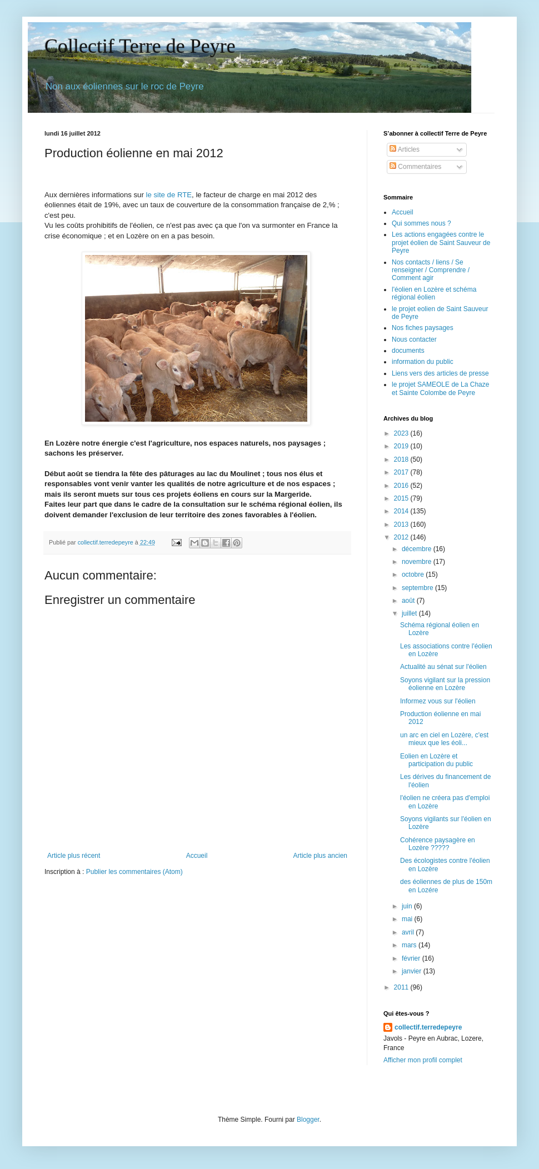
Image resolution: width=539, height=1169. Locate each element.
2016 (402, 485)
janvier (412, 971)
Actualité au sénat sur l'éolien (443, 667)
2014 (402, 511)
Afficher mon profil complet (422, 1060)
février (412, 958)
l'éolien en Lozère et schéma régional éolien (434, 293)
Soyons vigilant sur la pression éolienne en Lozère (445, 684)
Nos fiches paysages (422, 328)
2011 (402, 987)
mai (408, 919)
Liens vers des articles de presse (440, 373)
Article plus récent (73, 856)
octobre (414, 574)
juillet (410, 613)
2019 (402, 446)
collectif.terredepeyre (428, 1027)
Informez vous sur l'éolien (438, 701)
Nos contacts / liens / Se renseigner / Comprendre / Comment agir (431, 270)
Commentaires (415, 167)
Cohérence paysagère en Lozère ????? (437, 844)
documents (408, 350)
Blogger (308, 1119)
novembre (417, 562)
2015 (402, 498)
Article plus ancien (320, 856)
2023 (402, 433)
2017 (402, 472)
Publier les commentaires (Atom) (134, 872)
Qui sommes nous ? (421, 223)
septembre (418, 588)
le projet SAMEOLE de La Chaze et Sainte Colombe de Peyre (440, 388)
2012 (402, 537)
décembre (417, 549)
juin (408, 906)
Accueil (197, 856)
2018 (402, 459)
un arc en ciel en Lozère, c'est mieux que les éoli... (444, 739)
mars (410, 945)
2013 (402, 524)
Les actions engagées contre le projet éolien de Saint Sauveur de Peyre (441, 242)
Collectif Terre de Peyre (140, 46)
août (409, 601)
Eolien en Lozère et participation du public (436, 760)
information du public (422, 362)
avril (409, 932)
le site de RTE (168, 195)
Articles (405, 149)
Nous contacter (414, 339)
